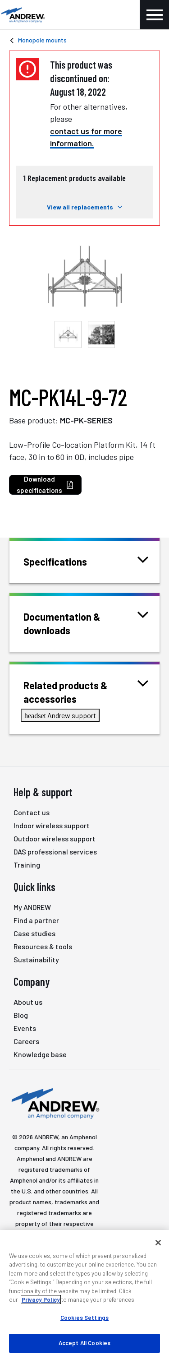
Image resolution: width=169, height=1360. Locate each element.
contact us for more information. (86, 137)
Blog (21, 1015)
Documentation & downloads (85, 622)
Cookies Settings (84, 1317)
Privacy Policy (41, 1299)
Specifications (66, 560)
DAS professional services (55, 851)
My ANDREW (32, 907)
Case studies (34, 933)
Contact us (32, 812)
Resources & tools (43, 946)
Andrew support (60, 715)
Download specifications (45, 484)
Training (27, 864)
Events (25, 1028)
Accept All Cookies (84, 1342)
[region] (84, 1295)
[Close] (158, 1243)
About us (28, 1002)
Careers (26, 1041)
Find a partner (36, 920)
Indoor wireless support (52, 825)
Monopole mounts (42, 40)
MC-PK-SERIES (86, 420)
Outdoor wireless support (55, 838)
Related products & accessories (85, 691)
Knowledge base (40, 1054)
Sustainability (36, 959)
